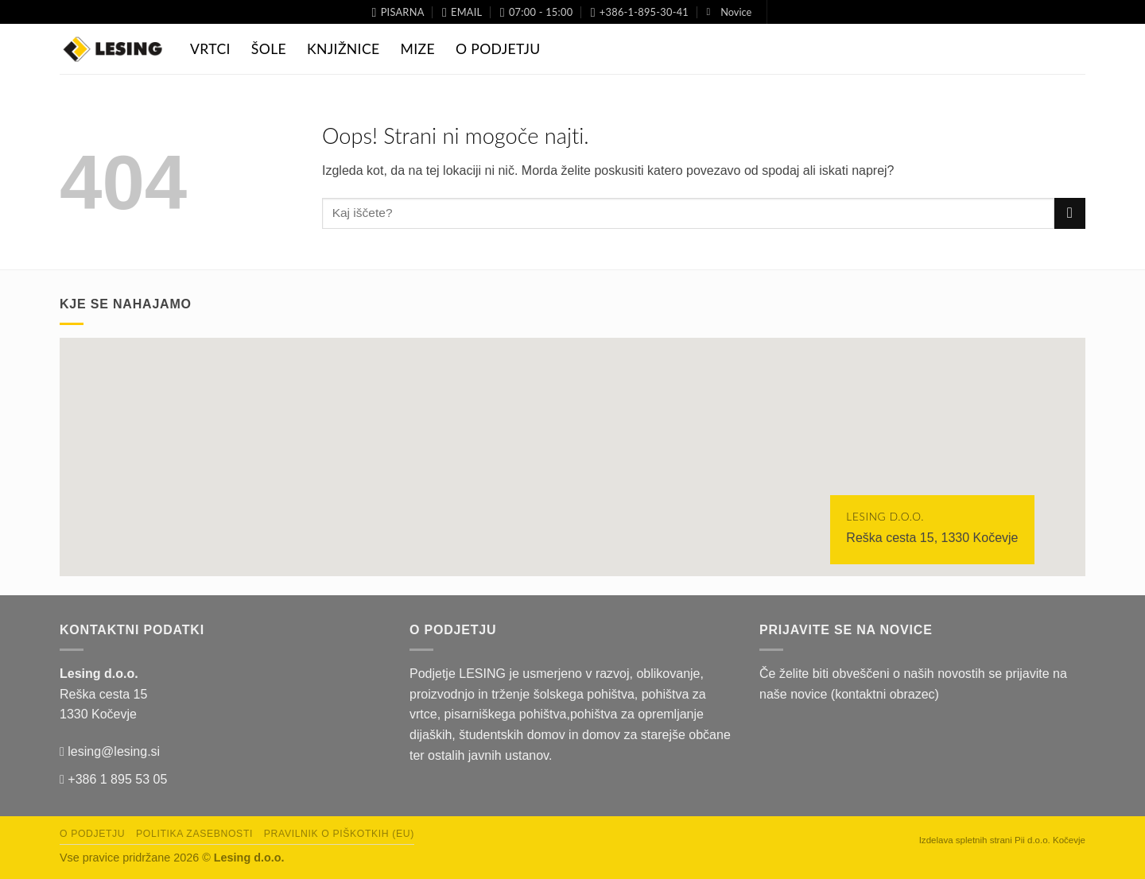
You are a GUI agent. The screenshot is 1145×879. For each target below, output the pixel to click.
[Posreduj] (1069, 213)
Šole (268, 49)
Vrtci (210, 49)
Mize (418, 49)
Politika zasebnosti (194, 833)
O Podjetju (498, 49)
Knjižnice (343, 49)
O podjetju (92, 833)
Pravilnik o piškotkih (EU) (339, 833)
